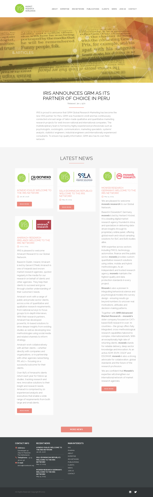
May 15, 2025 (49, 473)
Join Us (122, 9)
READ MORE (24, 205)
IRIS (69, 447)
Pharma (71, 450)
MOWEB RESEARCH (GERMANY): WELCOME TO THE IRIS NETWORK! (118, 192)
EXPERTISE (64, 9)
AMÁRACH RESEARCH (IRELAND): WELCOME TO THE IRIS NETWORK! (33, 241)
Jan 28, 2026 (49, 450)
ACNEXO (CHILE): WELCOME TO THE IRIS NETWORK (34, 193)
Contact (132, 9)
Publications (93, 9)
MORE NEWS (76, 431)
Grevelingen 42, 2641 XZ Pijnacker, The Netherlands (24, 453)
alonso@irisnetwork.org (26, 465)
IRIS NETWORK (78, 9)
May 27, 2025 (48, 461)
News (114, 9)
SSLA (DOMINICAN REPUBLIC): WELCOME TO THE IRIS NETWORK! (75, 195)
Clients (105, 9)
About (55, 9)
